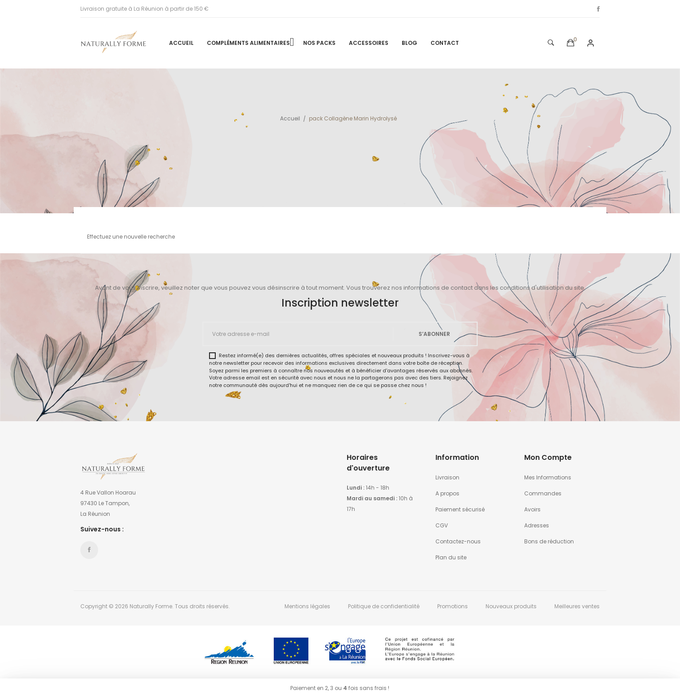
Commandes (542, 493)
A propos (447, 493)
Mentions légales (307, 606)
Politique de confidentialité (383, 606)
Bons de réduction (549, 541)
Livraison (447, 477)
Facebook (598, 9)
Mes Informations (547, 477)
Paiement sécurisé (460, 509)
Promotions (452, 606)
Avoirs (532, 509)
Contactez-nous (458, 541)
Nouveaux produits (511, 606)
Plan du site (451, 557)
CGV (441, 525)
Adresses (536, 525)
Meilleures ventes (577, 606)
